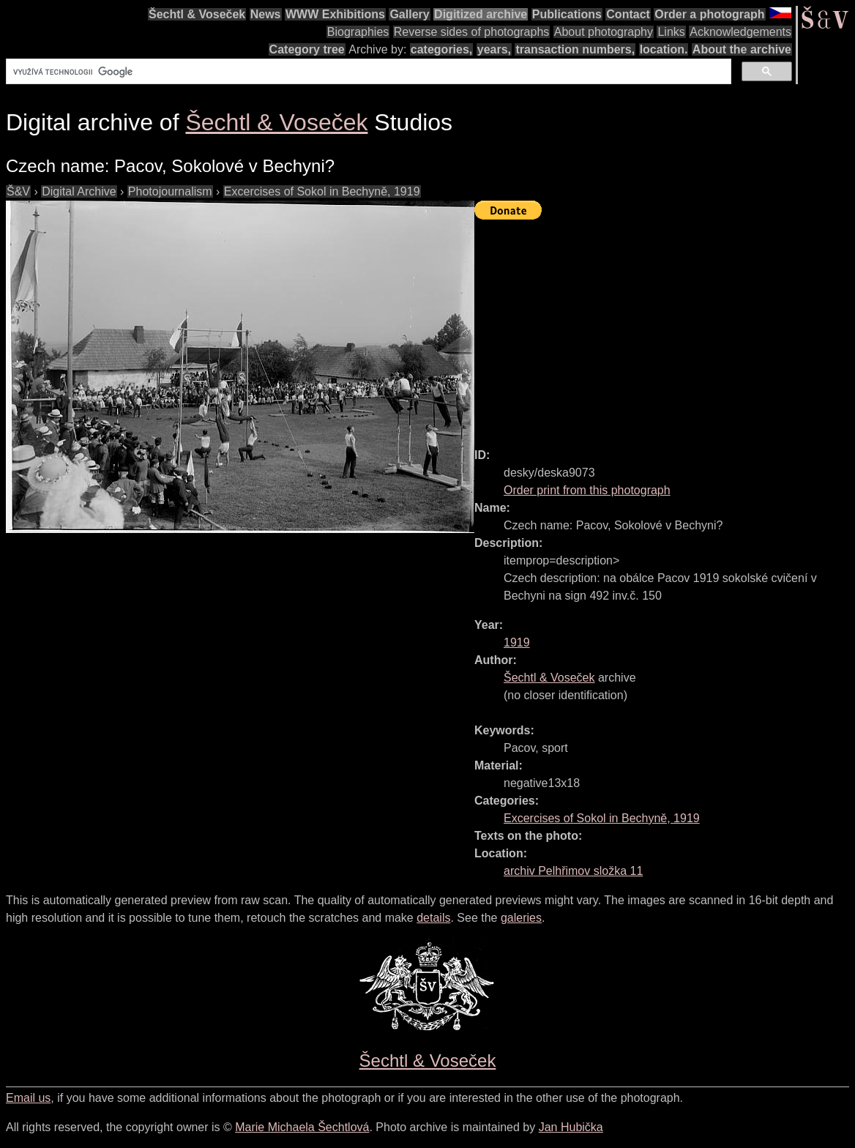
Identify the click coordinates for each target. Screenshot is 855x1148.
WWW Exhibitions (335, 14)
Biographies (358, 32)
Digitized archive (480, 14)
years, (494, 49)
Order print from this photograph (587, 490)
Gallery (409, 14)
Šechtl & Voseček (197, 14)
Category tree (307, 49)
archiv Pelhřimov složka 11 (573, 871)
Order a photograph (709, 14)
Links (670, 32)
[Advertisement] (664, 327)
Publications (567, 14)
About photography (603, 32)
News (265, 14)
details (433, 918)
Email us (28, 1098)
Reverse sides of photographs (472, 32)
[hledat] (367, 71)
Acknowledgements (740, 32)
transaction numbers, (575, 49)
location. (664, 49)
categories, (441, 49)
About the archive (741, 49)
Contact (628, 14)
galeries (521, 918)
